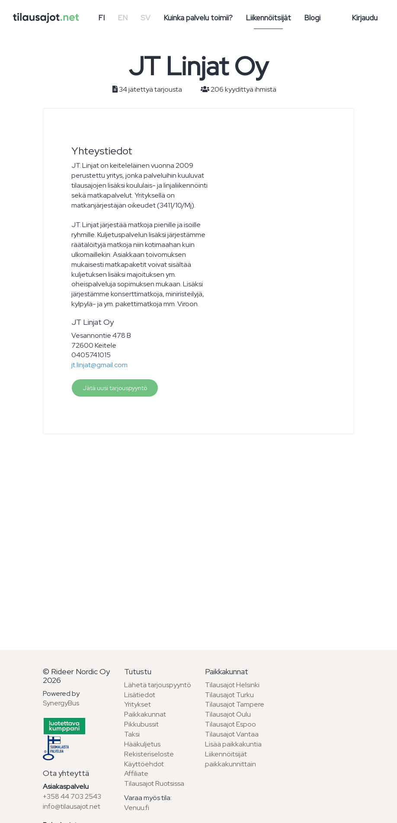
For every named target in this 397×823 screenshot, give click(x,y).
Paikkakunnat (145, 714)
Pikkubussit (141, 724)
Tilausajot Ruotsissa (154, 783)
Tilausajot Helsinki (232, 684)
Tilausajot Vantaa (232, 734)
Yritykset (137, 704)
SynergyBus (61, 703)
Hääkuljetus (142, 744)
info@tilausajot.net (71, 806)
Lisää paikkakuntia (233, 744)
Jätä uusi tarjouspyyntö (115, 388)
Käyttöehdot (144, 764)
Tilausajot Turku (229, 694)
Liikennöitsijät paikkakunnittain (230, 759)
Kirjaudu (365, 17)
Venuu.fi (136, 807)
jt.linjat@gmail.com (99, 364)
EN (123, 17)
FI (101, 17)
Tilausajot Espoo (230, 724)
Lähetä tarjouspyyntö (157, 684)
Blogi (312, 17)
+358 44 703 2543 (72, 796)
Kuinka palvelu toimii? (198, 17)
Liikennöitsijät (268, 17)
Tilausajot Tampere (234, 704)
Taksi (132, 734)
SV (145, 17)
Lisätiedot (139, 694)
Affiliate (136, 773)
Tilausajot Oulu (228, 714)
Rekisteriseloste (149, 754)
